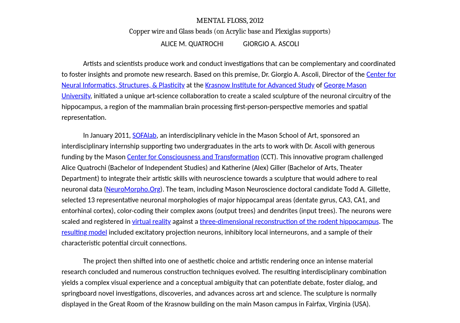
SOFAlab (144, 135)
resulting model (84, 232)
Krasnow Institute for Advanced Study (259, 85)
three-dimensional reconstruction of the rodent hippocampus (289, 221)
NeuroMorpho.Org (133, 189)
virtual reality (151, 221)
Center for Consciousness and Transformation (193, 157)
